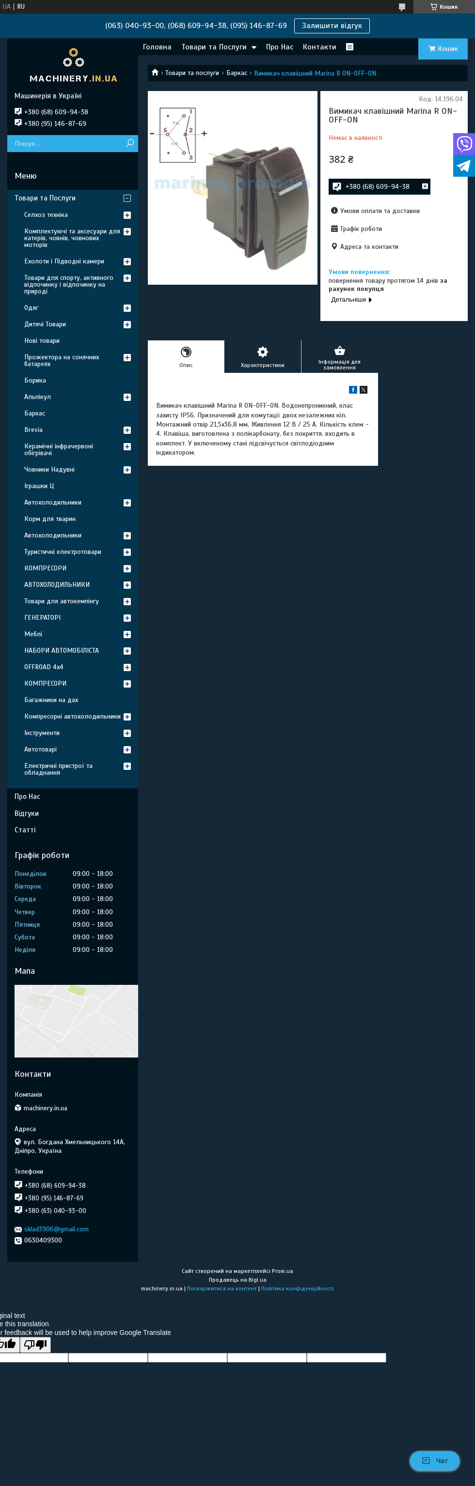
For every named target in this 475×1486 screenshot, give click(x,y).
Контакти (319, 47)
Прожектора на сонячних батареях (61, 360)
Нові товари (42, 341)
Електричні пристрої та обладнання (58, 769)
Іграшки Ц (39, 486)
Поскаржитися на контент (222, 1288)
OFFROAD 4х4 (43, 667)
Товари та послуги (192, 73)
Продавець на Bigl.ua (238, 1279)
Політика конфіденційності (297, 1288)
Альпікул (37, 397)
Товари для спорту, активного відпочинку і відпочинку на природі (68, 284)
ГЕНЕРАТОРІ (42, 617)
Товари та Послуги (214, 47)
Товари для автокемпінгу (61, 601)
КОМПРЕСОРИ (45, 568)
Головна (157, 47)
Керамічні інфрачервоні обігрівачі (58, 449)
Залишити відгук (332, 26)
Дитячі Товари (45, 324)
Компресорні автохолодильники (72, 716)
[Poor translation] (35, 1345)
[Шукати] (129, 143)
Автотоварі (40, 749)
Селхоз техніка (46, 215)
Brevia (33, 430)
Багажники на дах (51, 700)
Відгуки (27, 813)
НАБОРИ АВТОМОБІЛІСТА (61, 650)
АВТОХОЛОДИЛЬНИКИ (57, 585)
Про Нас (279, 47)
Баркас (236, 73)
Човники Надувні (49, 469)
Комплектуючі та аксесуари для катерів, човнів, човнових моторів (72, 238)
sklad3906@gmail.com (56, 1229)
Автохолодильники (52, 502)
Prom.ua (282, 1271)
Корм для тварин (50, 519)
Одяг (31, 308)
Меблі (33, 634)
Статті (25, 830)
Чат (435, 1460)
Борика (35, 380)
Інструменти (42, 733)
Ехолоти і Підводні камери (64, 261)
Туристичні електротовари (62, 552)
